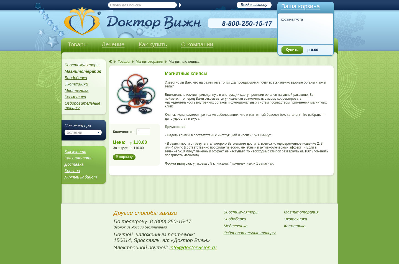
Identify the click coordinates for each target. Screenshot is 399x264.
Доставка (74, 164)
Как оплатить (79, 158)
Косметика (75, 97)
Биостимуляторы (82, 65)
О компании (197, 44)
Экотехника (76, 84)
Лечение (113, 44)
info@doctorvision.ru (192, 247)
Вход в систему (254, 4)
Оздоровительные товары (82, 105)
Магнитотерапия (149, 61)
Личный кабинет (81, 177)
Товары (78, 44)
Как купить (153, 44)
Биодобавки (76, 78)
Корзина (72, 171)
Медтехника (77, 90)
